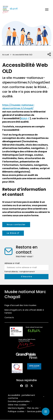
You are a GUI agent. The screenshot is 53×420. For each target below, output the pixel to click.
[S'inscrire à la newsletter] (26, 276)
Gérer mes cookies (17, 404)
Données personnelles (19, 401)
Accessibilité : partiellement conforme (21, 397)
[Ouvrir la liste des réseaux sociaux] (49, 54)
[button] (47, 9)
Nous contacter (16, 224)
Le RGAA (12, 233)
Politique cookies (16, 411)
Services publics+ (35, 411)
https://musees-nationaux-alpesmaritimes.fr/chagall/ (18, 106)
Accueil (5, 54)
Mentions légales (16, 408)
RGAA (24, 118)
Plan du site (33, 408)
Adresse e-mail (12, 263)
